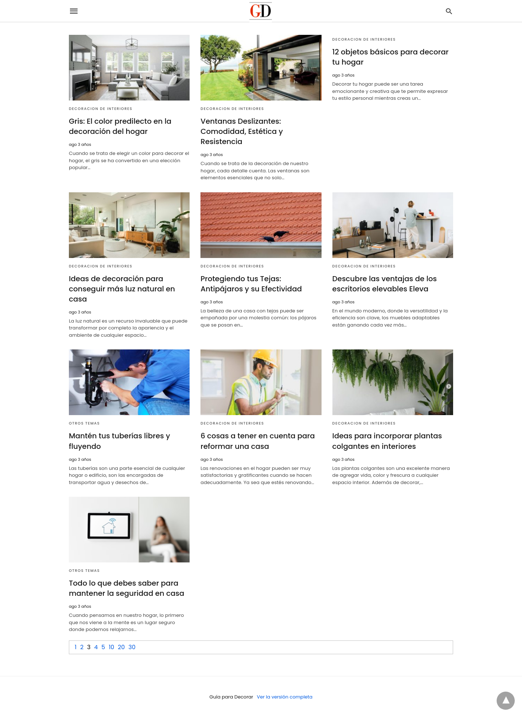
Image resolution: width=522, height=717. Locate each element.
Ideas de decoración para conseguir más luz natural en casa (122, 289)
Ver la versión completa (284, 696)
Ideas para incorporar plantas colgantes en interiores (387, 441)
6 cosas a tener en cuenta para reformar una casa (257, 441)
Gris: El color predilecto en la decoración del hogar (120, 126)
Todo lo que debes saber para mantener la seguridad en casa (126, 588)
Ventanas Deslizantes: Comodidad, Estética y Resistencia (241, 131)
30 (131, 647)
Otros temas (84, 423)
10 (111, 647)
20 (121, 647)
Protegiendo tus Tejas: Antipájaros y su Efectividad (251, 284)
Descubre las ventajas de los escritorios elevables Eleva (384, 284)
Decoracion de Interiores (100, 108)
